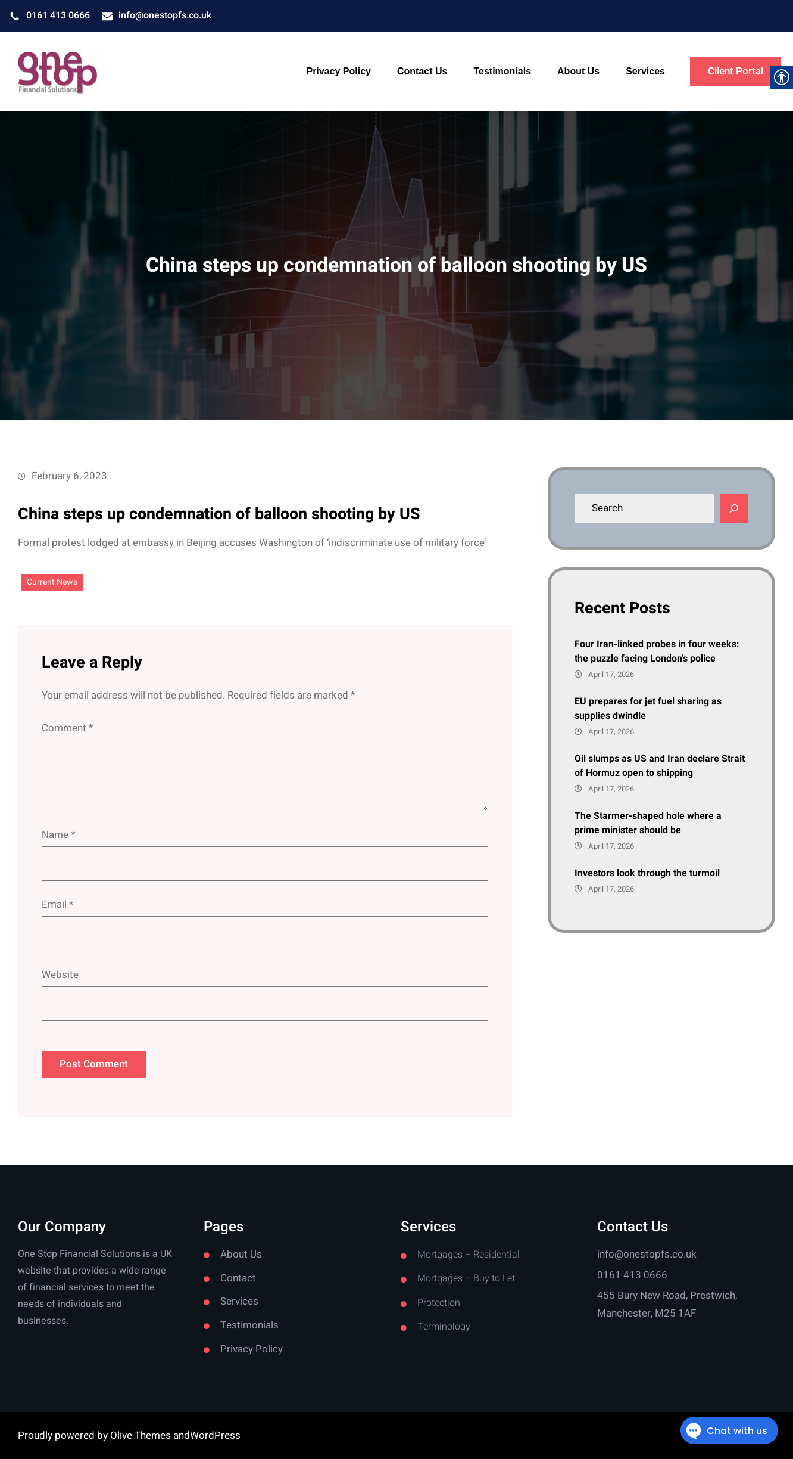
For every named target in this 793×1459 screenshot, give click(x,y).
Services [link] (239, 1301)
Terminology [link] (443, 1327)
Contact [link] (238, 1278)
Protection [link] (438, 1303)
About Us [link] (241, 1254)
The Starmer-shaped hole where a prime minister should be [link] (648, 823)
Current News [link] (52, 582)
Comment (67, 728)
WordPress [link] (215, 1435)
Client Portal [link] (735, 71)
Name (58, 834)
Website (60, 974)
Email (57, 904)
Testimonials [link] (249, 1325)
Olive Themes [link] (141, 1435)
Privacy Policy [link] (251, 1349)
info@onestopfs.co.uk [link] (164, 15)
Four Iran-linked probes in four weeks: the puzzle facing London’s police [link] (657, 651)
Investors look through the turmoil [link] (647, 873)
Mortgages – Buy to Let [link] (466, 1278)
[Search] (734, 508)
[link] (56, 72)
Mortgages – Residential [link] (468, 1254)
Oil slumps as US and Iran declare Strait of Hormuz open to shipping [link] (660, 766)
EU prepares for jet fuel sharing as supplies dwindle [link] (648, 708)
